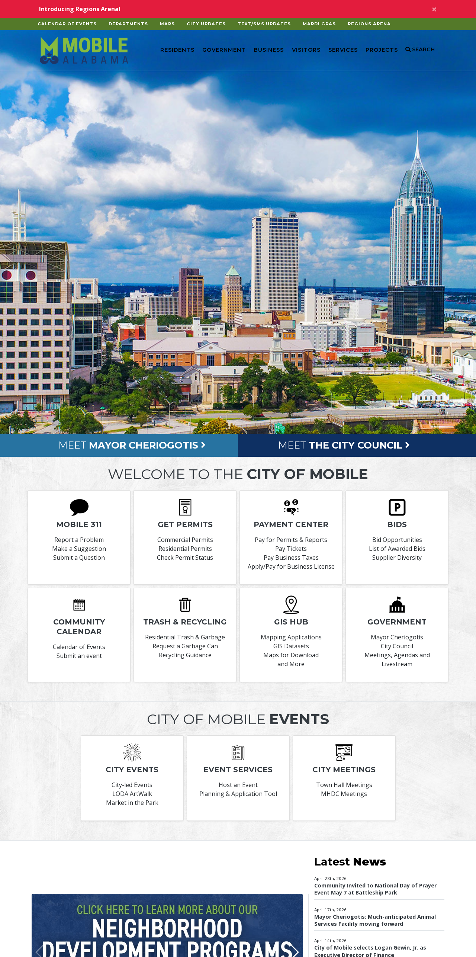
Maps (167, 23)
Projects (382, 49)
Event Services (238, 769)
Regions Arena (369, 23)
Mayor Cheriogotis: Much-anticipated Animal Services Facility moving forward (375, 920)
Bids (397, 524)
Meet (132, 445)
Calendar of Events (67, 23)
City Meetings (344, 769)
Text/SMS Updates (264, 23)
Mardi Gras (319, 23)
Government (224, 49)
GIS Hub (291, 621)
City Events (132, 769)
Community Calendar (79, 626)
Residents (177, 49)
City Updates (206, 23)
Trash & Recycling (185, 621)
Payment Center (291, 524)
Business (269, 49)
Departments (128, 23)
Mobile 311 (79, 524)
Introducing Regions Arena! (79, 9)
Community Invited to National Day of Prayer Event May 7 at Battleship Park (375, 889)
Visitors (306, 49)
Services (343, 49)
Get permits (185, 524)
